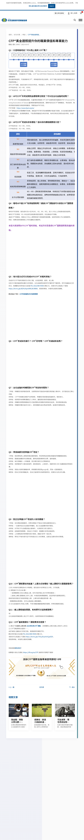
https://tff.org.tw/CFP (30, 652)
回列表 (41, 687)
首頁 (10, 35)
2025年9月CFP (32, 626)
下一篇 (72, 687)
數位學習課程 (59, 13)
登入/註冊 (72, 13)
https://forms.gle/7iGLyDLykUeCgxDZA (39, 637)
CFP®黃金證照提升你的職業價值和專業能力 (42, 35)
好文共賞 (17, 35)
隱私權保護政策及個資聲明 (38, 6)
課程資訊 (18, 648)
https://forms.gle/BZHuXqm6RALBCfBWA (23, 288)
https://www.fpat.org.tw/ (25, 108)
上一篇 (11, 687)
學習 (24, 35)
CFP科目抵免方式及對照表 (29, 294)
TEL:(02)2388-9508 (36, 286)
